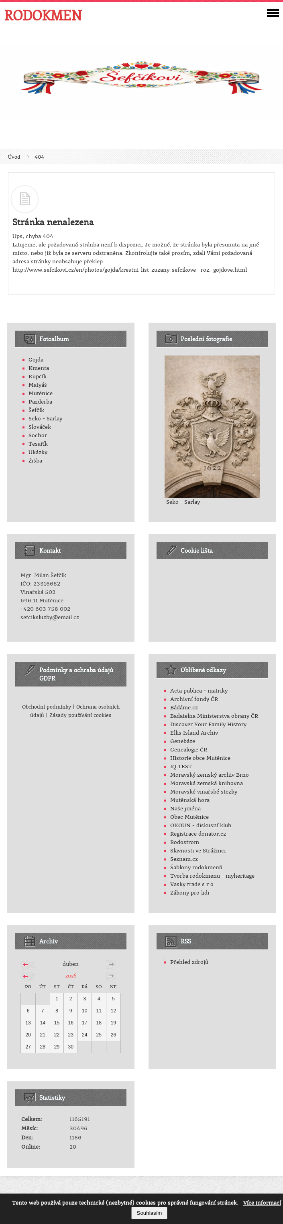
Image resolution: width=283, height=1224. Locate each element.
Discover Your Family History (208, 724)
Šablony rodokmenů (196, 867)
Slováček (40, 427)
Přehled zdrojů (189, 962)
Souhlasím (149, 1213)
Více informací (262, 1203)
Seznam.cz (184, 859)
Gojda (36, 360)
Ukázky (38, 452)
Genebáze (182, 741)
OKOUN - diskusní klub (200, 825)
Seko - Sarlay (45, 419)
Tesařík (38, 444)
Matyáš (38, 385)
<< (25, 963)
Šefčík (36, 410)
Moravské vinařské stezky (203, 792)
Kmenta (39, 368)
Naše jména (185, 809)
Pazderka (40, 402)
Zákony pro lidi (189, 893)
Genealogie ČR (188, 750)
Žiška (35, 461)
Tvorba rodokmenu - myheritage (212, 876)
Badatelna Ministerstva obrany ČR (214, 716)
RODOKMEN (43, 15)
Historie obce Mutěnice (200, 758)
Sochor (38, 435)
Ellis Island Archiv (194, 733)
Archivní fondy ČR (194, 699)
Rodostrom (184, 842)
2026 (70, 975)
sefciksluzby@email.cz (49, 617)
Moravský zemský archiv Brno (209, 775)
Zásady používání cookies (80, 715)
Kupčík (38, 377)
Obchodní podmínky (46, 707)
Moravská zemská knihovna (206, 783)
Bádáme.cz (184, 708)
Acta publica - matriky (199, 691)
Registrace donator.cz (198, 834)
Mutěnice (41, 393)
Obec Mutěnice (189, 817)
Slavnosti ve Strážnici (198, 851)
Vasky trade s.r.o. (192, 884)
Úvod (14, 157)
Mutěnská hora (190, 800)
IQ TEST (181, 766)
